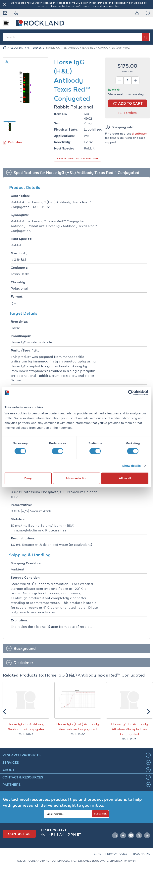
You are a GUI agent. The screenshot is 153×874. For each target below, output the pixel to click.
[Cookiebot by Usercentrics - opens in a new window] (131, 393)
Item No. (61, 114)
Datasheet (13, 142)
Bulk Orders (127, 113)
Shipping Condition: (26, 563)
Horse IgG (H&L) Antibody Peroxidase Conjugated (77, 726)
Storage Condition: (26, 577)
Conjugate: (19, 268)
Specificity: (19, 253)
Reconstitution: (23, 538)
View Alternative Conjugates (76, 158)
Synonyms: (20, 215)
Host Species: (64, 148)
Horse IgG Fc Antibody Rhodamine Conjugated (26, 726)
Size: (57, 123)
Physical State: (66, 129)
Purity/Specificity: (25, 350)
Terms (96, 853)
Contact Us (19, 834)
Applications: (64, 136)
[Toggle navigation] (6, 23)
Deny (28, 478)
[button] (147, 13)
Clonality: (18, 282)
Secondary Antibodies (26, 47)
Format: (17, 296)
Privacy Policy (116, 853)
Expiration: (19, 620)
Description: (20, 196)
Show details (131, 465)
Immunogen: (21, 336)
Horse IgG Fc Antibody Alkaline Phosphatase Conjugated (129, 729)
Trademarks (140, 853)
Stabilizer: (19, 519)
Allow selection (76, 478)
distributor (139, 133)
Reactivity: (62, 142)
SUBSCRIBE (100, 813)
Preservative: (21, 505)
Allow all (125, 478)
